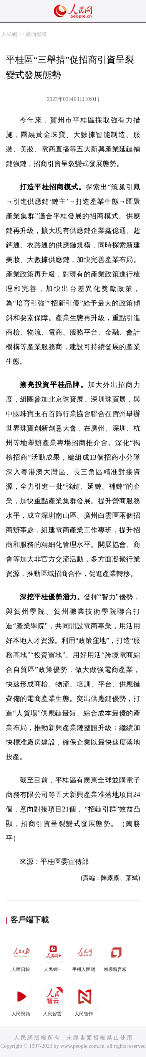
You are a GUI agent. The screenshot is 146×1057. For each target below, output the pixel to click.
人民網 (9, 34)
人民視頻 (21, 999)
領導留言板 (116, 955)
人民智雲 (53, 999)
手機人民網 (84, 955)
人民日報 (21, 955)
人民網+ (53, 955)
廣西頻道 (36, 34)
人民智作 (84, 999)
